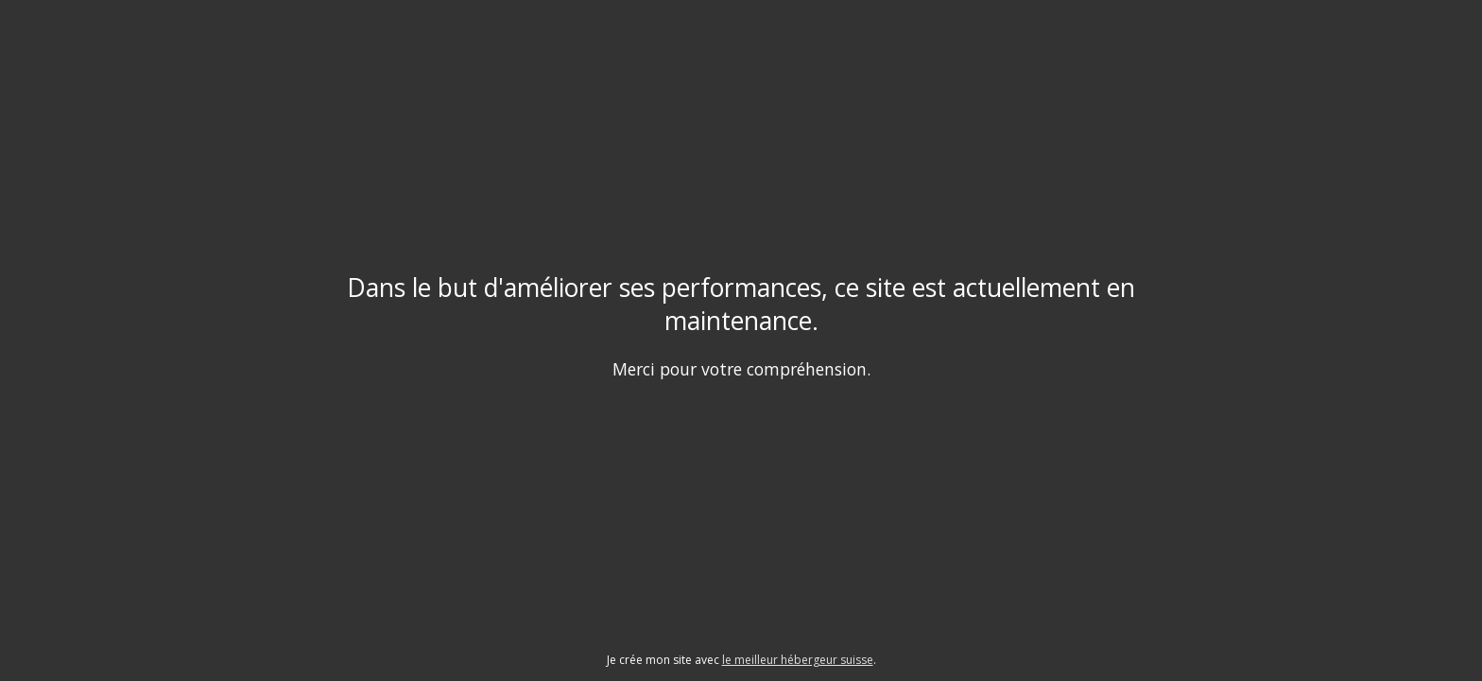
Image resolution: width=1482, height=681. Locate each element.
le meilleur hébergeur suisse (797, 660)
